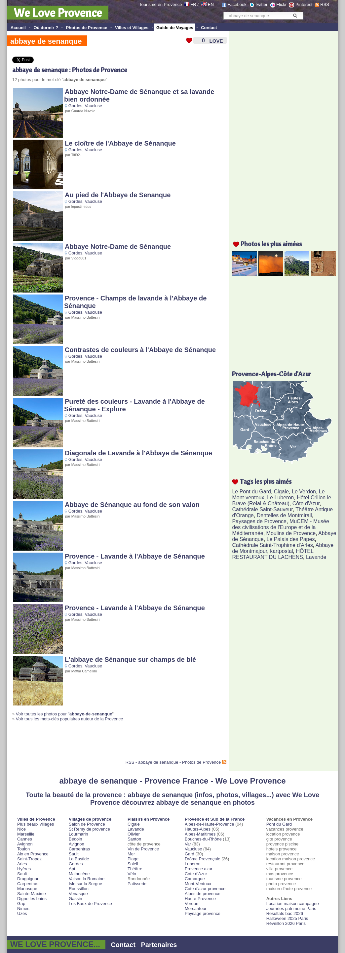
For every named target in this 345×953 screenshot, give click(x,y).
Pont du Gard (279, 824)
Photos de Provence (86, 27)
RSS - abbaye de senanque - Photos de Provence (173, 762)
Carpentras (27, 883)
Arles (22, 863)
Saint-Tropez (29, 858)
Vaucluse (93, 105)
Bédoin (75, 839)
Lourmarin (78, 834)
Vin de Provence (143, 848)
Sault (22, 873)
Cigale (281, 491)
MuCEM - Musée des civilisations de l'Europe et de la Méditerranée (280, 527)
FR (193, 4)
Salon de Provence (87, 824)
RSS (324, 4)
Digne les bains (32, 898)
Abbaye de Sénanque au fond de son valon (132, 504)
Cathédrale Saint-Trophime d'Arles (272, 545)
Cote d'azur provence (205, 888)
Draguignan (28, 878)
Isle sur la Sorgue (85, 883)
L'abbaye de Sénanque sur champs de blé (130, 659)
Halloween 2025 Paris (287, 918)
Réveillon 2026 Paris (286, 923)
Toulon (23, 848)
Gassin (75, 898)
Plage (133, 858)
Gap (21, 903)
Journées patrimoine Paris (291, 908)
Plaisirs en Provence (149, 819)
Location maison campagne (292, 903)
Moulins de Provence (291, 533)
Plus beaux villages (35, 824)
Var (188, 843)
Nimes (23, 908)
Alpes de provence (202, 893)
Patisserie (137, 883)
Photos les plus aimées (271, 244)
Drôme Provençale (202, 858)
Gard (189, 853)
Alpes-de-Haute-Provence (209, 824)
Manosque (27, 888)
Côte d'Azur (306, 503)
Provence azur (198, 868)
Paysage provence (202, 913)
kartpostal (281, 551)
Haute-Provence (200, 898)
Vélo (132, 873)
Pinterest (303, 4)
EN (211, 4)
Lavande (316, 557)
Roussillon (79, 888)
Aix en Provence (33, 853)
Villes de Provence (36, 819)
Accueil (18, 27)
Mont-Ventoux (198, 883)
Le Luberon (280, 497)
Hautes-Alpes (198, 829)
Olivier (134, 834)
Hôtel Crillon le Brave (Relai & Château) (281, 500)
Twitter (261, 4)
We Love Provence (58, 12)
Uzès (22, 913)
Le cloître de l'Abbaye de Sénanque (120, 143)
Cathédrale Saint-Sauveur (262, 509)
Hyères (24, 868)
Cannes (24, 839)
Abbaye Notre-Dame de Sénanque (118, 246)
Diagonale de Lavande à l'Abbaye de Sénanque (138, 453)
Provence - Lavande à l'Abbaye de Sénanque (135, 556)
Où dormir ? (45, 27)
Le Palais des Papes (291, 539)
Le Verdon (304, 491)
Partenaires (159, 944)
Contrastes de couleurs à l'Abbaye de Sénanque (140, 349)
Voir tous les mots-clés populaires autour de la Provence (69, 718)
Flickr (281, 4)
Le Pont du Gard (251, 491)
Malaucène (79, 873)
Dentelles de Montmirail (284, 515)
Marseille (25, 834)
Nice (21, 829)
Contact (209, 27)
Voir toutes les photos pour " (64, 713)
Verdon (191, 903)
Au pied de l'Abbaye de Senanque (118, 195)
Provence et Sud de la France (215, 819)
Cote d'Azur (196, 873)
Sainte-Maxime (31, 893)
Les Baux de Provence (90, 903)
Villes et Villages (131, 27)
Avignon (25, 843)
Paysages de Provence (259, 521)
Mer (131, 853)
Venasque (78, 893)
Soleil (133, 863)
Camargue (195, 878)
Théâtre (135, 868)
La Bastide (79, 858)
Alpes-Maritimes (200, 834)
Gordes (75, 105)
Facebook (237, 4)
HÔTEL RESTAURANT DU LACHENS (272, 554)
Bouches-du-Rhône (203, 839)
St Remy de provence (89, 829)
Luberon (193, 863)
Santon (134, 839)
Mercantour (196, 908)
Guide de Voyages (174, 27)
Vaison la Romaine (86, 878)
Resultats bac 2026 (284, 913)
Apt (72, 868)
